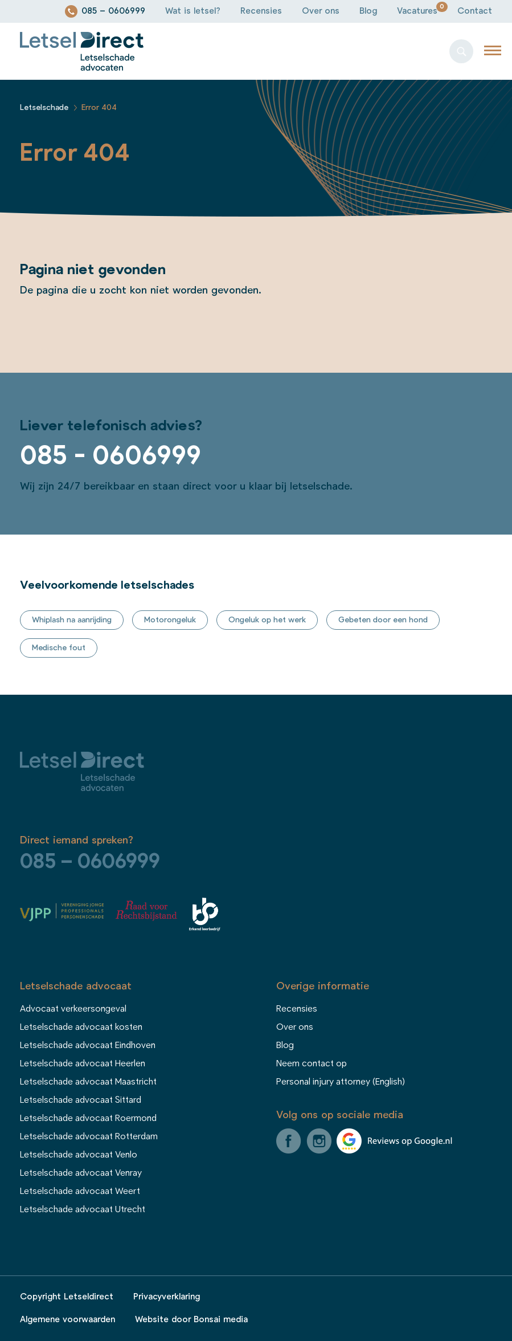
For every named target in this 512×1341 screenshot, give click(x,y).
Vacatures (417, 11)
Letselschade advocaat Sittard (80, 1099)
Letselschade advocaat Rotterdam (89, 1136)
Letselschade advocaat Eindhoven (87, 1045)
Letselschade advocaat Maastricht (88, 1081)
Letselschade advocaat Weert (80, 1191)
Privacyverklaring (166, 1297)
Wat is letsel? (192, 11)
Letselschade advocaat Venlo (78, 1154)
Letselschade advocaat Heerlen (82, 1063)
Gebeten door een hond (383, 620)
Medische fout (58, 648)
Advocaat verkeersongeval (73, 1008)
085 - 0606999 (110, 456)
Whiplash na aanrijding (72, 620)
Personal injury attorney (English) (340, 1081)
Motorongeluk (170, 620)
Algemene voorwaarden (67, 1319)
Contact (474, 11)
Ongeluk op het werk (267, 620)
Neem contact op (311, 1063)
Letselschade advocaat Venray (81, 1172)
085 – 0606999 (113, 11)
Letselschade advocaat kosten (81, 1027)
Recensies (261, 11)
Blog (368, 11)
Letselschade (44, 108)
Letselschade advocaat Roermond (88, 1118)
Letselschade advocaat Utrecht (82, 1209)
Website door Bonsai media (191, 1319)
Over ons (320, 11)
